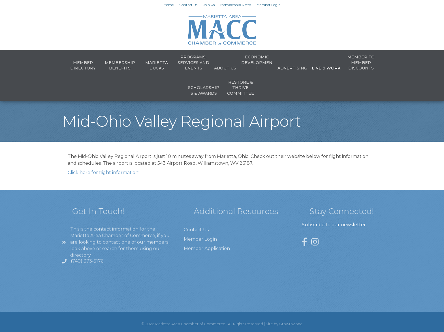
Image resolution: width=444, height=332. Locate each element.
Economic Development (256, 62)
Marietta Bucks (156, 65)
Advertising (292, 68)
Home (169, 5)
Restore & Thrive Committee (240, 88)
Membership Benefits (120, 65)
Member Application (207, 256)
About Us (225, 68)
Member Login (269, 5)
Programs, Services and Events (193, 62)
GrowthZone (291, 324)
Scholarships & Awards (203, 90)
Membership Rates (235, 5)
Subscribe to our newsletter (334, 224)
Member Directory (83, 65)
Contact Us (188, 5)
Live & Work (326, 68)
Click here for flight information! (103, 172)
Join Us (209, 5)
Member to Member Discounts (361, 62)
